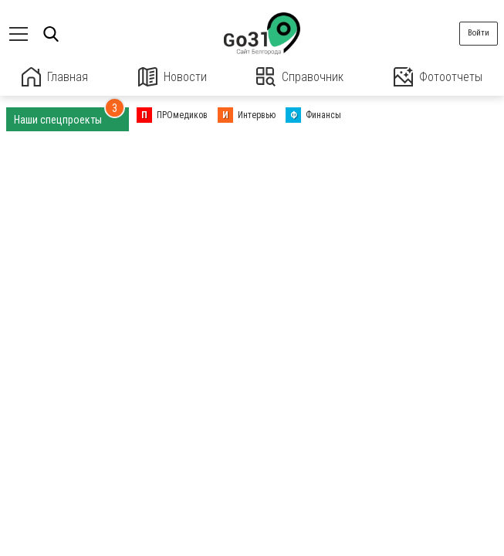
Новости (172, 76)
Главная (55, 76)
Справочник (299, 76)
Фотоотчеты (438, 76)
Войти (478, 33)
